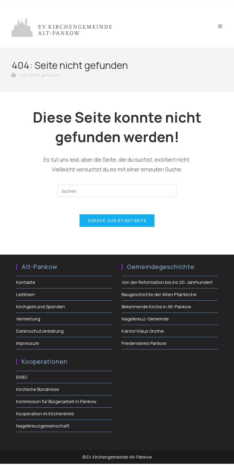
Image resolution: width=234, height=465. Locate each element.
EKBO (21, 378)
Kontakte (26, 283)
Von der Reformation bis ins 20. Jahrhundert (168, 283)
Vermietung (28, 320)
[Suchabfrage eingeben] (117, 191)
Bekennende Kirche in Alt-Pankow (157, 308)
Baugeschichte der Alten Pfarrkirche (160, 295)
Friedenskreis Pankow (144, 344)
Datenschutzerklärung (40, 332)
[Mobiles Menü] (220, 26)
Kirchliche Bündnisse (38, 390)
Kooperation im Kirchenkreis (46, 415)
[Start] (14, 75)
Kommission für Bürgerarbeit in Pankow (57, 402)
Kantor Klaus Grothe (143, 332)
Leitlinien (25, 295)
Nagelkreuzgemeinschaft (43, 427)
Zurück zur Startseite (117, 221)
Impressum (28, 344)
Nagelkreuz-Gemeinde (145, 320)
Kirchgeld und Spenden (40, 308)
